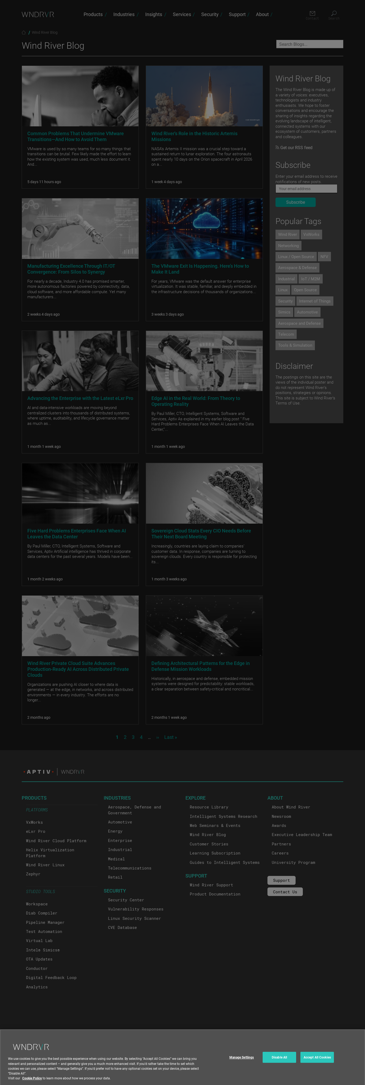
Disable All (279, 1064)
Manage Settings (241, 1064)
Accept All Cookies (317, 1064)
